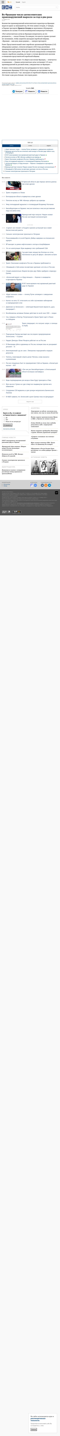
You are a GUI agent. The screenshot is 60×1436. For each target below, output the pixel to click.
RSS (11, 2)
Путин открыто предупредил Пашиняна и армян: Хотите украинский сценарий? (44, 431)
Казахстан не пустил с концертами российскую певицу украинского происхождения (13, 471)
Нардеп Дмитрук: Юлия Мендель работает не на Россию (26, 340)
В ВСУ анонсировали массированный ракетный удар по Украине (25, 155)
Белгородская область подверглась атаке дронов (23, 196)
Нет (7, 419)
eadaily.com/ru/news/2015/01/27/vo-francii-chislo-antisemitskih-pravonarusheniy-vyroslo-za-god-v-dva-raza (29, 83)
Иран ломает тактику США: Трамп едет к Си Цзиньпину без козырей (43, 443)
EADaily (7, 7)
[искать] (56, 7)
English (24, 2)
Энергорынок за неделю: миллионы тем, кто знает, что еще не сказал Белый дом (44, 412)
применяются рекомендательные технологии (28, 503)
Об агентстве (7, 484)
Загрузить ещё (30, 401)
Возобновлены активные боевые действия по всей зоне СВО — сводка (31, 313)
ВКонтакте (42, 485)
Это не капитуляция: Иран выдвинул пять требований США (27, 248)
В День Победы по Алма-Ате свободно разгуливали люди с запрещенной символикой (43, 424)
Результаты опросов (9, 429)
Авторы (5, 486)
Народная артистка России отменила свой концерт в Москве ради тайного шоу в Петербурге (29, 152)
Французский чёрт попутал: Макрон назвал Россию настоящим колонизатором (29, 167)
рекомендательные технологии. (38, 1419)
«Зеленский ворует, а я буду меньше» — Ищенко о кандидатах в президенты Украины (29, 164)
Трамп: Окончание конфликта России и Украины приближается (24, 159)
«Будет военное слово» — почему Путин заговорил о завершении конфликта (29, 149)
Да (6, 417)
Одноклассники (45, 485)
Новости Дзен (31, 485)
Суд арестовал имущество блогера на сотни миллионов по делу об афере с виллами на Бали (39, 253)
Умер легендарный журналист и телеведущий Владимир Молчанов (26, 161)
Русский (18, 2)
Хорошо (33, 1429)
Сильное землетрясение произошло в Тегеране (20, 171)
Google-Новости (35, 485)
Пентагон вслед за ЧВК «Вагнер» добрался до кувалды (22, 157)
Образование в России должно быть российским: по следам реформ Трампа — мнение (44, 450)
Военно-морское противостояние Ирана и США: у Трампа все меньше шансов (44, 418)
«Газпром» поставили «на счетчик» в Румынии (42, 437)
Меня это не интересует (13, 421)
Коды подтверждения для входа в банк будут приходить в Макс (28, 380)
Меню (3, 2)
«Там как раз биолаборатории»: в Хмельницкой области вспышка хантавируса (39, 370)
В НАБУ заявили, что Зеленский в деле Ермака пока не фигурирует (30, 397)
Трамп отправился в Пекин (15, 193)
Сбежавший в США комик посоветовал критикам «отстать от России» (26, 169)
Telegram (49, 485)
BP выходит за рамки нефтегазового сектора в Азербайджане (28, 244)
